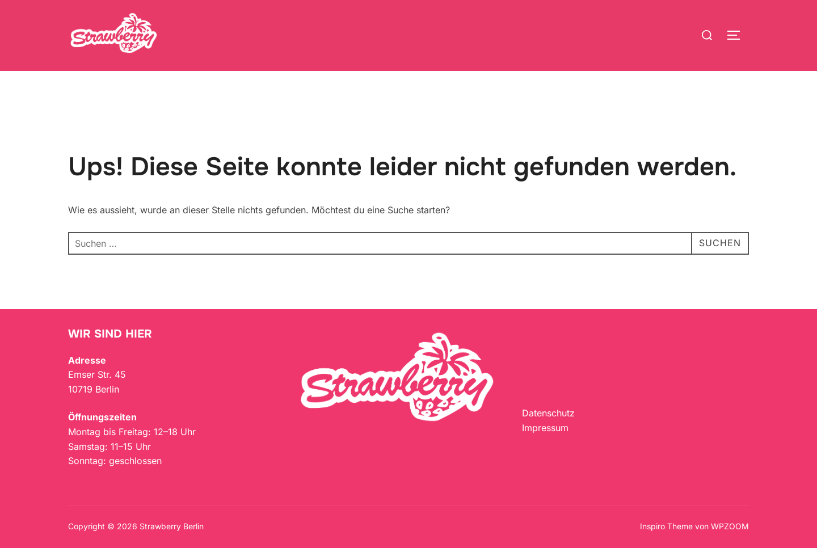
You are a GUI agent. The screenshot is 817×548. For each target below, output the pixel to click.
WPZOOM (730, 526)
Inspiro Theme (666, 526)
